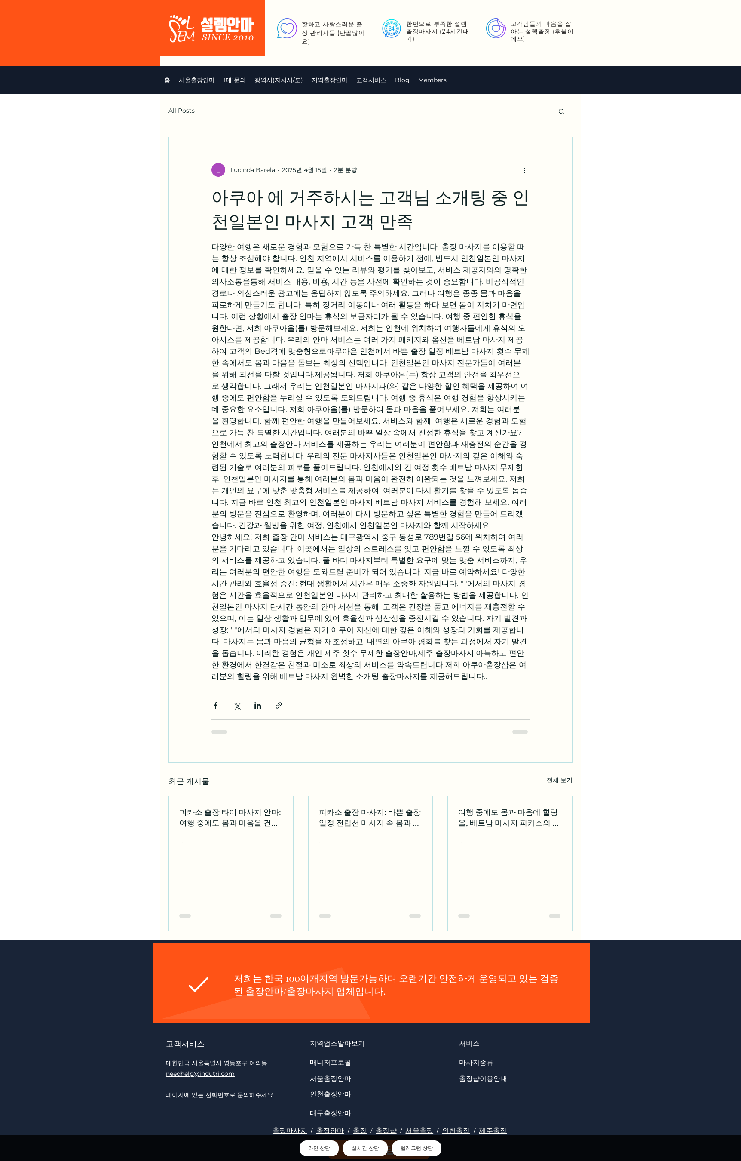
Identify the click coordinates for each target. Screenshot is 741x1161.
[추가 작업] (524, 170)
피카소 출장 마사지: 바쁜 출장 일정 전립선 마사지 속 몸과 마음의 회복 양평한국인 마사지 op (370, 817)
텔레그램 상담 (417, 1148)
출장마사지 (290, 1131)
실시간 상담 (365, 1148)
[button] (278, 80)
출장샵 (386, 1131)
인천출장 (456, 1131)
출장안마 (330, 1131)
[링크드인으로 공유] (258, 705)
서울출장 (419, 1131)
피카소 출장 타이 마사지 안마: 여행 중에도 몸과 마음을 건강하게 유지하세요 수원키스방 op (230, 817)
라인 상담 (319, 1148)
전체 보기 (560, 780)
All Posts (181, 110)
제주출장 (493, 1131)
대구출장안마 (330, 1112)
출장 (360, 1131)
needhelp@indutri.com (200, 1074)
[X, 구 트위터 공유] (237, 705)
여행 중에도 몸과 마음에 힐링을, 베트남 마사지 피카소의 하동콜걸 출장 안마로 (509, 817)
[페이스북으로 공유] (215, 705)
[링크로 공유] (279, 705)
